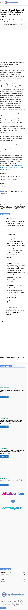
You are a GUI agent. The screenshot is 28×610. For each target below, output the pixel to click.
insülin (11, 169)
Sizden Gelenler (3, 455)
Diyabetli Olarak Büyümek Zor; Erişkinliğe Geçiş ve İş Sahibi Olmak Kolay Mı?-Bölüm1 (6, 185)
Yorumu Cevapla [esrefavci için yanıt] (10, 237)
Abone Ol (22, 599)
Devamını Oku (4, 374)
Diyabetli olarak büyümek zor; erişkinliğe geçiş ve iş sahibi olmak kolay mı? (11, 145)
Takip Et (22, 592)
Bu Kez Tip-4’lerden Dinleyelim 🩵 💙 (11, 458)
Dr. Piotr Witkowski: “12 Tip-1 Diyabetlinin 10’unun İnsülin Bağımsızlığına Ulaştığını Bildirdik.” (12, 368)
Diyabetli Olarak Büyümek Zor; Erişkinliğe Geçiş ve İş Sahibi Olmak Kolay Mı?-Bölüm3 (19, 185)
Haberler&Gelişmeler (5, 364)
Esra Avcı (9, 24)
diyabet (7, 169)
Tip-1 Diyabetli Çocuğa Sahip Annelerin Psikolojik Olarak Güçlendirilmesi (12, 428)
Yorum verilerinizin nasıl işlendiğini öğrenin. (10, 336)
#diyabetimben (13, 471)
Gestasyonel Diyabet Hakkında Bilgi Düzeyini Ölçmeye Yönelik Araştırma (11, 398)
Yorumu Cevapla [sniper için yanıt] (9, 206)
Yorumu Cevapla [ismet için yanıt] (9, 293)
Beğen (23, 589)
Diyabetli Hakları (4, 19)
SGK (22, 169)
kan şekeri (16, 169)
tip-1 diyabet (4, 171)
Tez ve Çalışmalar (4, 396)
